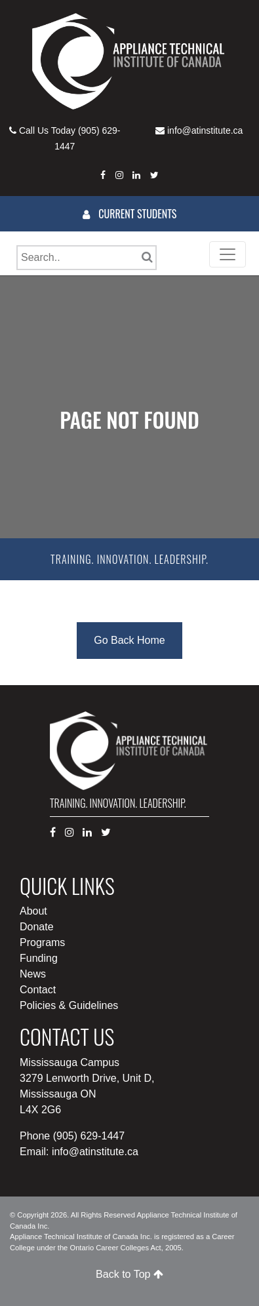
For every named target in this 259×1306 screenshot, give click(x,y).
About (33, 911)
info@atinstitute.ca (205, 130)
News (33, 974)
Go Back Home (129, 640)
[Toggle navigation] (227, 254)
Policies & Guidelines (69, 1005)
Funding (39, 958)
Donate (37, 926)
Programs (42, 942)
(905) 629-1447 (89, 1135)
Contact (38, 989)
